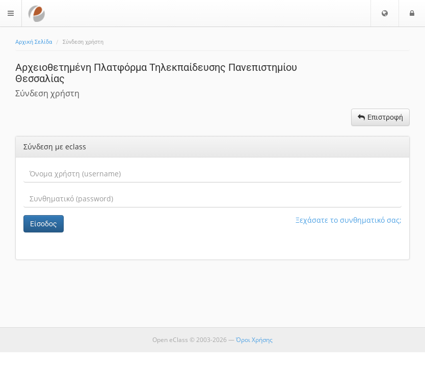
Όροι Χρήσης (254, 339)
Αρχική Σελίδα (33, 42)
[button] (385, 13)
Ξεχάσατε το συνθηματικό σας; (349, 220)
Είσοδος (43, 224)
